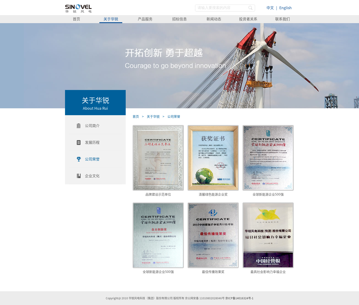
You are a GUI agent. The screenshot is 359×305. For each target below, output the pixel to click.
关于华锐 (110, 19)
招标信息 (179, 19)
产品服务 (145, 19)
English (285, 8)
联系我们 (282, 19)
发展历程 (92, 142)
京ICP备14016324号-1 (239, 298)
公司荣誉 (92, 159)
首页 (76, 19)
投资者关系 (248, 19)
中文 (270, 8)
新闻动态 (214, 19)
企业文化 (92, 176)
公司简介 (92, 126)
